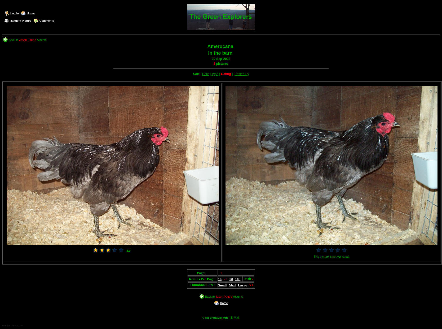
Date (205, 74)
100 (237, 279)
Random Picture (21, 20)
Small (222, 285)
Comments (46, 20)
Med (232, 285)
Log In (14, 13)
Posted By (242, 74)
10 (220, 279)
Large (242, 285)
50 (231, 279)
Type (214, 74)
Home (31, 13)
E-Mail (235, 317)
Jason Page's (27, 39)
